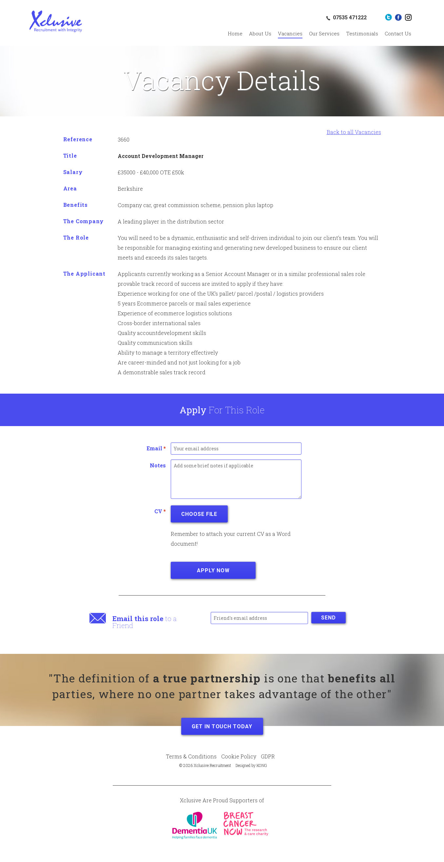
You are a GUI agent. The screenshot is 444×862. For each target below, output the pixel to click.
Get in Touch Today (222, 726)
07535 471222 (350, 17)
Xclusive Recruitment (55, 21)
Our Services (324, 33)
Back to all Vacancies (354, 131)
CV (160, 511)
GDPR (268, 756)
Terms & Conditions (191, 756)
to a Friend (144, 622)
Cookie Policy (238, 756)
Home (235, 33)
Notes (158, 465)
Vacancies (290, 33)
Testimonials (362, 33)
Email (156, 448)
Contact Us (398, 33)
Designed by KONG (251, 765)
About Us (260, 33)
